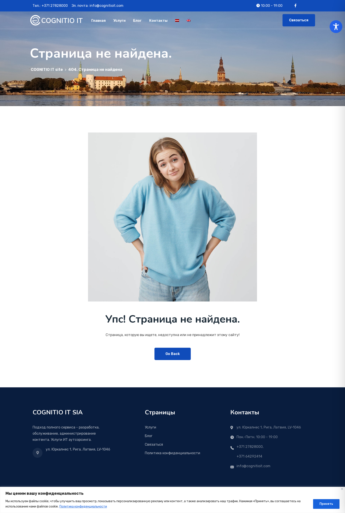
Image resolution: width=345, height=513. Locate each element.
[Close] (342, 489)
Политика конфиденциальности (83, 506)
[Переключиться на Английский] (188, 20)
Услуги (119, 20)
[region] (172, 500)
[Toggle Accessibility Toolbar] (336, 26)
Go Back (172, 354)
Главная (98, 20)
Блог (137, 20)
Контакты (158, 20)
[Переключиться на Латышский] (177, 20)
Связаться (298, 20)
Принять (326, 504)
